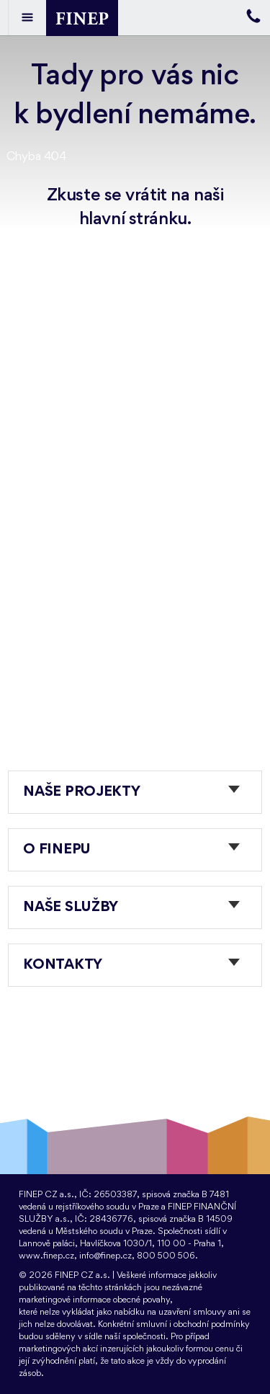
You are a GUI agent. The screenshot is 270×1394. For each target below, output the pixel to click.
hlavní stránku (133, 219)
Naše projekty (81, 792)
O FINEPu (57, 849)
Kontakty (62, 965)
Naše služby (70, 907)
